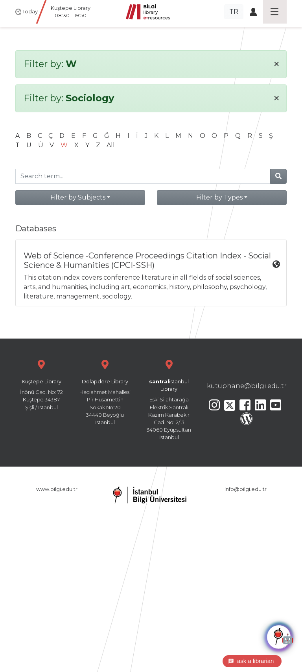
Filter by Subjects (77, 197)
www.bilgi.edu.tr (56, 489)
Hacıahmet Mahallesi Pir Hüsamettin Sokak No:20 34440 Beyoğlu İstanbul (105, 391)
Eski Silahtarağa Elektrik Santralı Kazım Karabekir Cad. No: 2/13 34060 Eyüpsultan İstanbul (169, 398)
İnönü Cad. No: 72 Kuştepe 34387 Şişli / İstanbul (41, 383)
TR (233, 11)
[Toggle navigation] (275, 12)
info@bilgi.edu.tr (246, 489)
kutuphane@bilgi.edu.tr (247, 386)
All (111, 145)
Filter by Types (219, 197)
